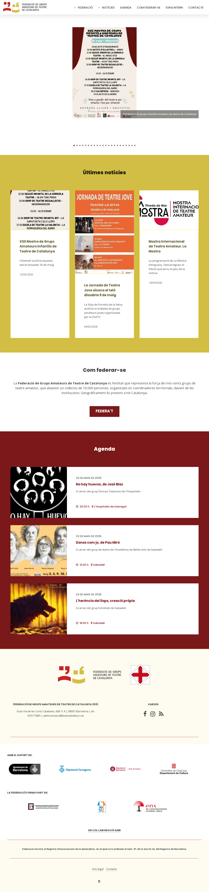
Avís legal (98, 869)
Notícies (108, 7)
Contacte (196, 7)
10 (100, 145)
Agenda (125, 7)
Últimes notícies (104, 172)
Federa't (104, 411)
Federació (85, 7)
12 (106, 145)
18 (123, 145)
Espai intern (174, 7)
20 (129, 145)
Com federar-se (148, 7)
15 (114, 145)
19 (126, 145)
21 (132, 145)
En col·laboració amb (104, 830)
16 (117, 145)
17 (120, 145)
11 (103, 145)
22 (134, 145)
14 (111, 145)
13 (108, 145)
